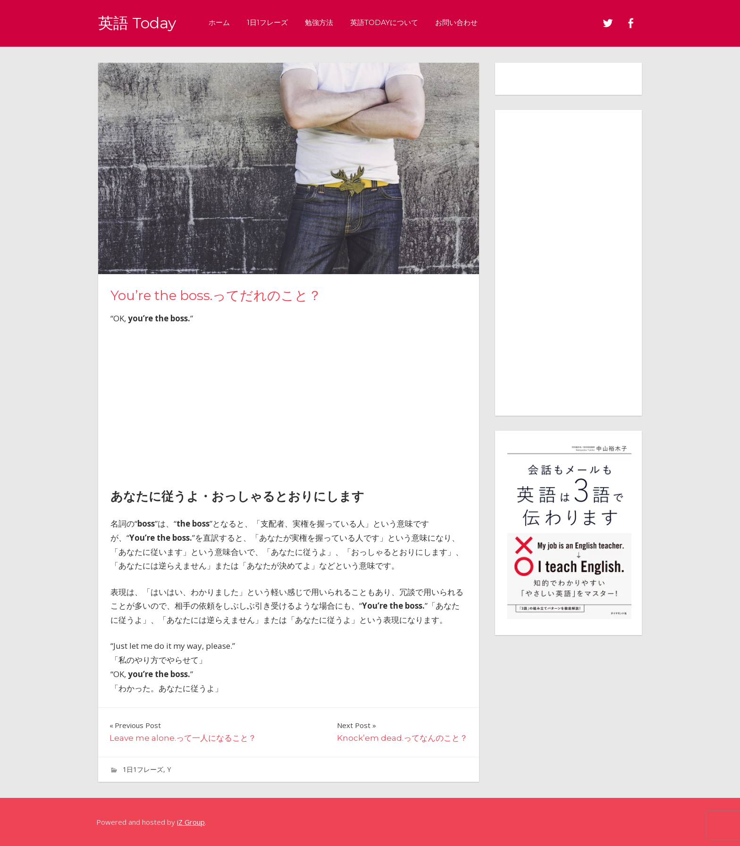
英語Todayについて (384, 22)
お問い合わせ (456, 22)
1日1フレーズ (267, 22)
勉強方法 (319, 22)
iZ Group (191, 822)
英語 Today (137, 23)
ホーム (219, 22)
